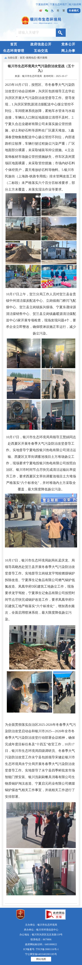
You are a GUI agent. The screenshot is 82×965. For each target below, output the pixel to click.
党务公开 (68, 44)
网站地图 (41, 959)
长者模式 (74, 10)
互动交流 (41, 51)
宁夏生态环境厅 (58, 4)
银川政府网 (75, 4)
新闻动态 (31, 57)
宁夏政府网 (42, 4)
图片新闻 (42, 57)
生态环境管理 (13, 51)
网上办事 (68, 51)
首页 (13, 44)
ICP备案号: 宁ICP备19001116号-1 (41, 949)
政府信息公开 (40, 44)
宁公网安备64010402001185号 (41, 954)
